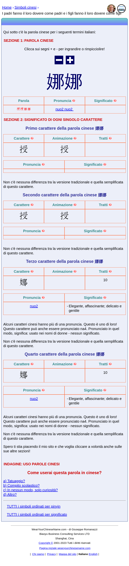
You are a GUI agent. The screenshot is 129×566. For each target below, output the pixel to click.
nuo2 (60, 109)
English (93, 554)
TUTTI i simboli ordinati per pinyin (33, 506)
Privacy (51, 554)
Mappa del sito (67, 554)
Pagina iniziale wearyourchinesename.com (64, 548)
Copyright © (46, 542)
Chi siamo (38, 554)
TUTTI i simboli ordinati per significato (37, 514)
